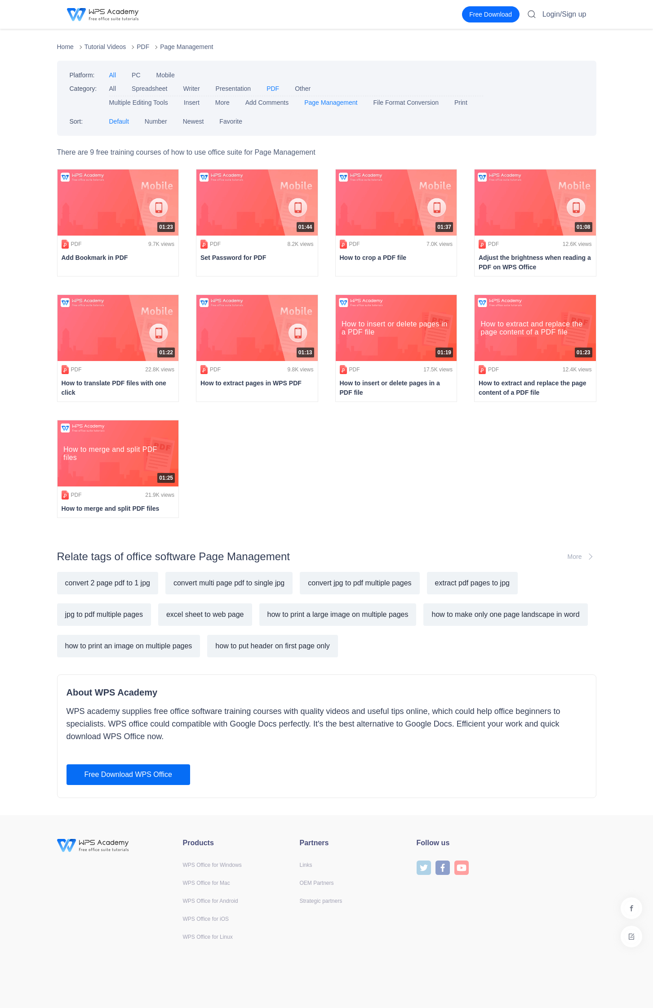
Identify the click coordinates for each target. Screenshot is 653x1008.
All (112, 75)
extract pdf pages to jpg (472, 583)
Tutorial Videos (105, 46)
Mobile (165, 75)
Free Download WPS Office (128, 774)
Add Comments (267, 102)
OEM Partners (317, 883)
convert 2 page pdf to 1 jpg (107, 583)
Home (65, 46)
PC (136, 75)
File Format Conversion (406, 102)
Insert (192, 102)
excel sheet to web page (205, 614)
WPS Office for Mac (206, 883)
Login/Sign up (564, 14)
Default (119, 121)
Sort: (76, 121)
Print (460, 102)
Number (156, 121)
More (222, 102)
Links (306, 865)
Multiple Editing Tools (138, 102)
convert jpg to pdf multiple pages (359, 583)
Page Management (186, 46)
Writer (191, 88)
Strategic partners (321, 901)
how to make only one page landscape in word (505, 614)
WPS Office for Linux (208, 937)
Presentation (233, 88)
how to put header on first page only (272, 646)
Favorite (230, 121)
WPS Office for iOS (206, 919)
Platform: (82, 75)
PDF (143, 46)
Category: (83, 88)
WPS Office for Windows (212, 865)
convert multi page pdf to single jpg (228, 583)
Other (303, 88)
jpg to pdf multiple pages (104, 614)
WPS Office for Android (210, 901)
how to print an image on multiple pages (128, 646)
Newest (193, 121)
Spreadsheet (149, 88)
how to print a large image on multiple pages (338, 614)
